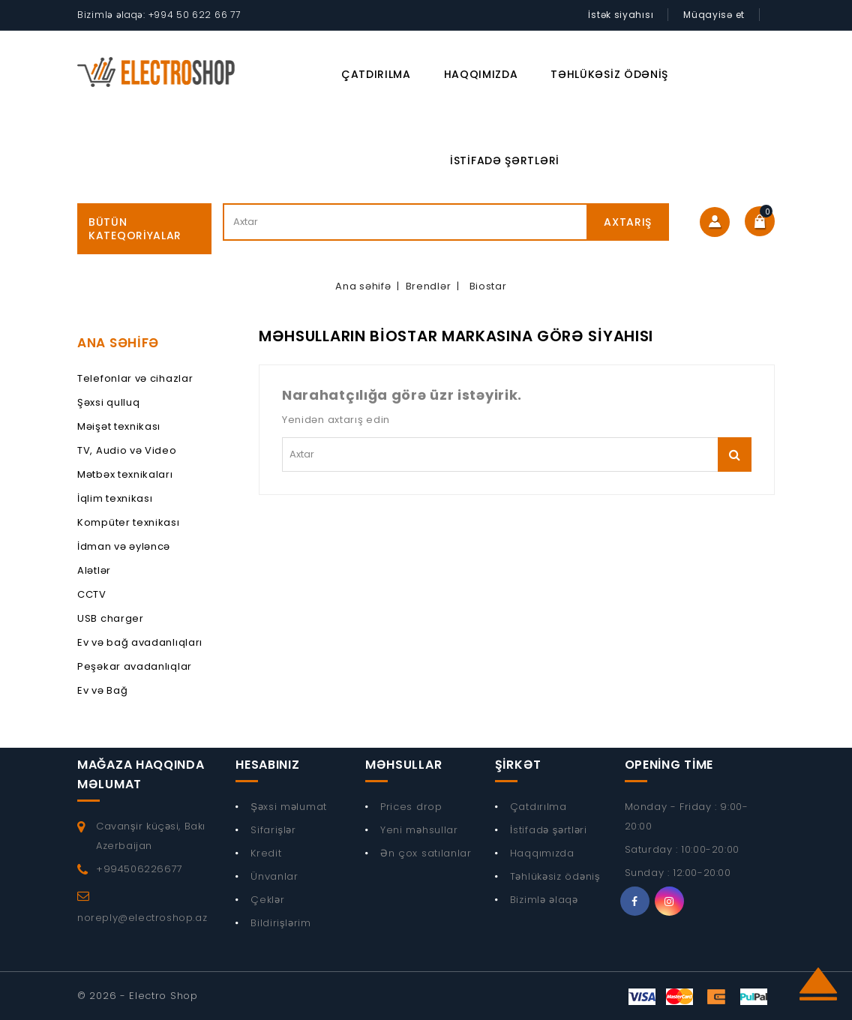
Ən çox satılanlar (426, 853)
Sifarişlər (273, 830)
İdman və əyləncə (123, 546)
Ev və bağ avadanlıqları (139, 642)
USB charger (110, 618)
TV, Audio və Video (127, 450)
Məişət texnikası (118, 426)
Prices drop (411, 807)
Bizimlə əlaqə (544, 899)
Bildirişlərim (280, 923)
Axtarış (628, 222)
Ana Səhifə (118, 343)
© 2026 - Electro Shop (137, 995)
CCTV (91, 594)
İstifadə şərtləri (505, 160)
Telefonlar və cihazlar (135, 378)
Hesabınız (267, 764)
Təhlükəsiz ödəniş (609, 74)
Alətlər (94, 570)
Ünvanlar (274, 876)
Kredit (265, 853)
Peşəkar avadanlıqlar (134, 666)
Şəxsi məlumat (288, 807)
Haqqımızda (481, 74)
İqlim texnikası (115, 498)
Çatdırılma (376, 74)
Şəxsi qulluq (108, 402)
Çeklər (267, 899)
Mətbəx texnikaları (125, 474)
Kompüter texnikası (128, 522)
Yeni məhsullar (419, 830)
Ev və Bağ (102, 690)
